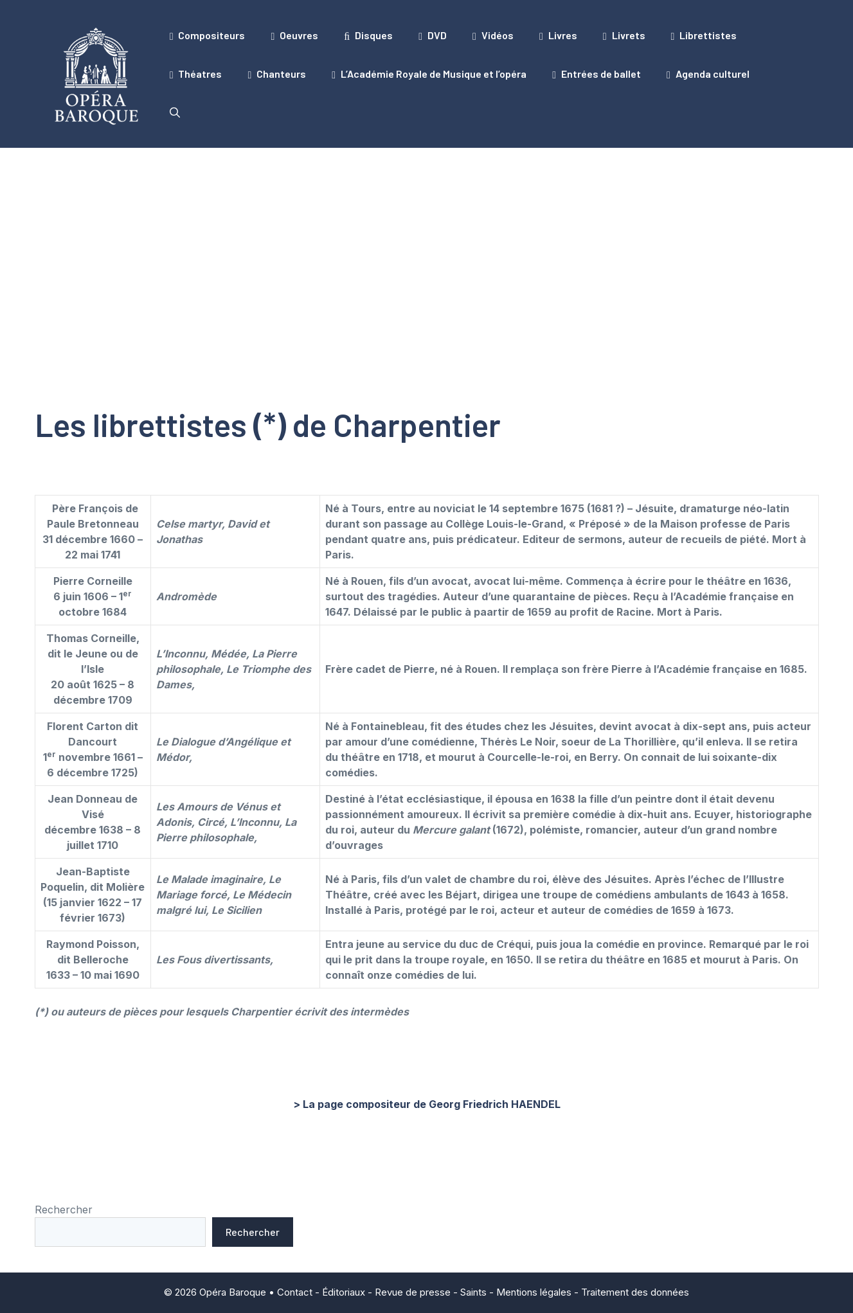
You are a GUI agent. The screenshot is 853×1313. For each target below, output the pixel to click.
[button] (175, 112)
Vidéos (493, 35)
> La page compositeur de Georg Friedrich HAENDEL (427, 1104)
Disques (368, 35)
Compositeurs (208, 35)
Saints (473, 1292)
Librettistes (704, 35)
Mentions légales (533, 1292)
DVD (432, 35)
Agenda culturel (708, 73)
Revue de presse (413, 1292)
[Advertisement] (427, 244)
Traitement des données (635, 1292)
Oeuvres (294, 35)
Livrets (624, 35)
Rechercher (64, 1209)
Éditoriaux (343, 1292)
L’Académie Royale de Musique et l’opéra (429, 73)
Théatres (196, 73)
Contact (294, 1292)
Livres (558, 35)
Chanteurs (276, 73)
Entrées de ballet (596, 73)
